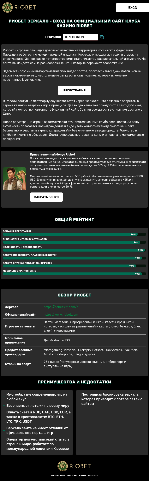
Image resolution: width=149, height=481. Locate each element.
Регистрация (74, 90)
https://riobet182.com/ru (62, 307)
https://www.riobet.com (61, 314)
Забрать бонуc (46, 197)
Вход (132, 7)
